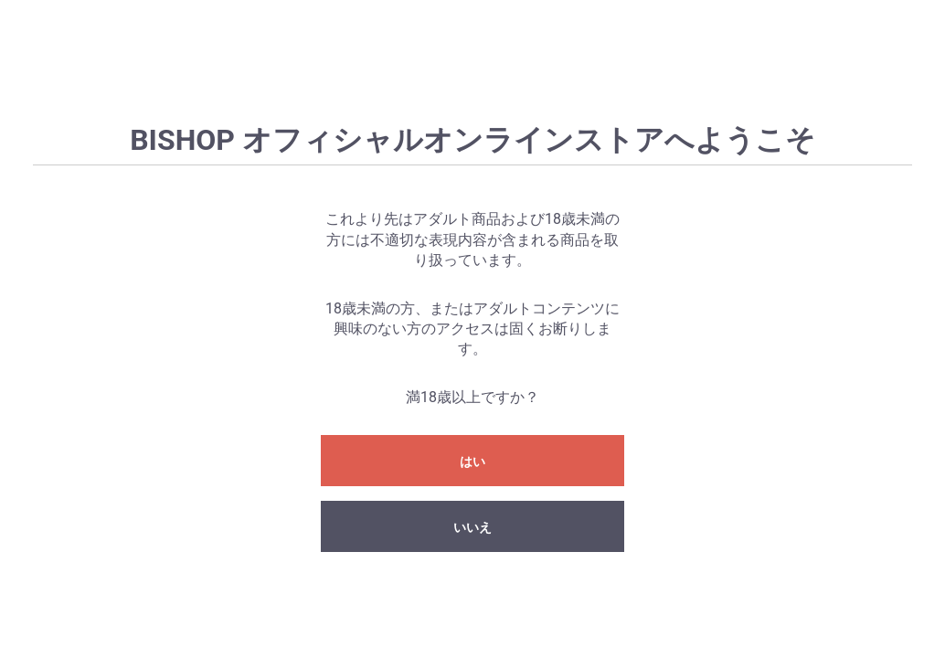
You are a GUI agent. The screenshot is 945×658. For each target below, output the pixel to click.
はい (472, 461)
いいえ (472, 527)
